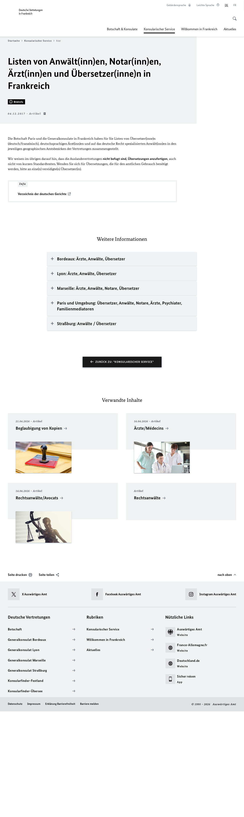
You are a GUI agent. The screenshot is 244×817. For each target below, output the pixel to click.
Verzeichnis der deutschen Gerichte (42, 300)
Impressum (33, 809)
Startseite (15, 41)
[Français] (234, 5)
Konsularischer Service (159, 29)
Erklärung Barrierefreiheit (60, 809)
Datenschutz (15, 809)
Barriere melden (89, 809)
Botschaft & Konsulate (122, 29)
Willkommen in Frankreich (199, 29)
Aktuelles (230, 29)
